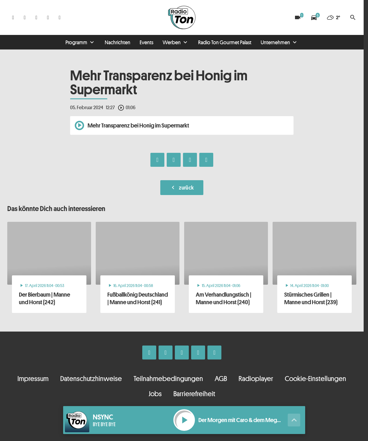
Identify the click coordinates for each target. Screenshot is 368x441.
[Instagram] (25, 17)
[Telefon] (48, 17)
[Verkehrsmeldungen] (313, 17)
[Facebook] (13, 17)
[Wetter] (333, 17)
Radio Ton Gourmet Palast (224, 42)
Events (146, 42)
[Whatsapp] (36, 17)
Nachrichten (117, 42)
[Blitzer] (297, 17)
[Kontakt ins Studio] (59, 17)
